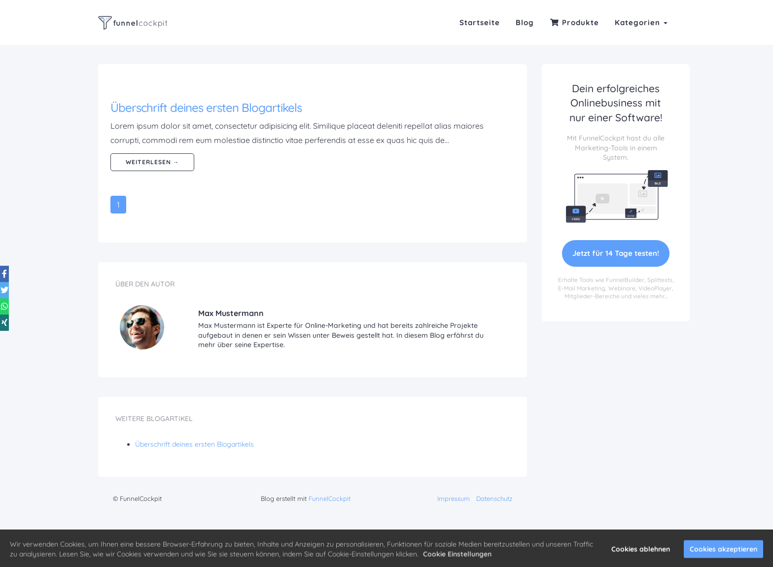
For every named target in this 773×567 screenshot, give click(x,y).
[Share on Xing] (12, 319)
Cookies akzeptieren (723, 552)
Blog (525, 22)
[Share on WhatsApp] (12, 295)
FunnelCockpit (330, 498)
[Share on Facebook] (12, 248)
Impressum (453, 498)
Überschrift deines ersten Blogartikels (206, 107)
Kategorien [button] (641, 22)
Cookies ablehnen (640, 552)
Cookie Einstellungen (457, 557)
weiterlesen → (152, 162)
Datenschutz (494, 498)
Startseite (479, 22)
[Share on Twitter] (12, 272)
